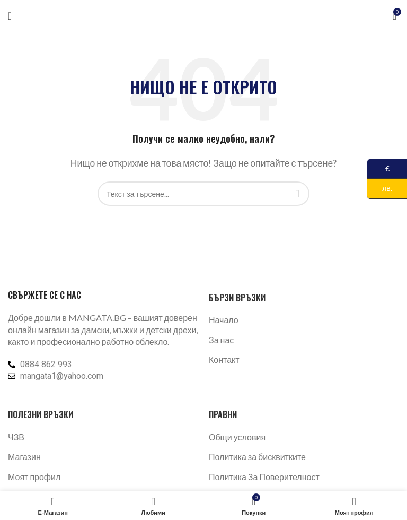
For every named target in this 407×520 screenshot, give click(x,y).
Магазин (24, 457)
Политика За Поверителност (264, 477)
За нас (221, 340)
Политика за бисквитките (257, 457)
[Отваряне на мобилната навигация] (10, 16)
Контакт (224, 359)
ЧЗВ (16, 437)
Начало (223, 320)
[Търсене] (203, 193)
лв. (379, 188)
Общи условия (237, 437)
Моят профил (34, 477)
